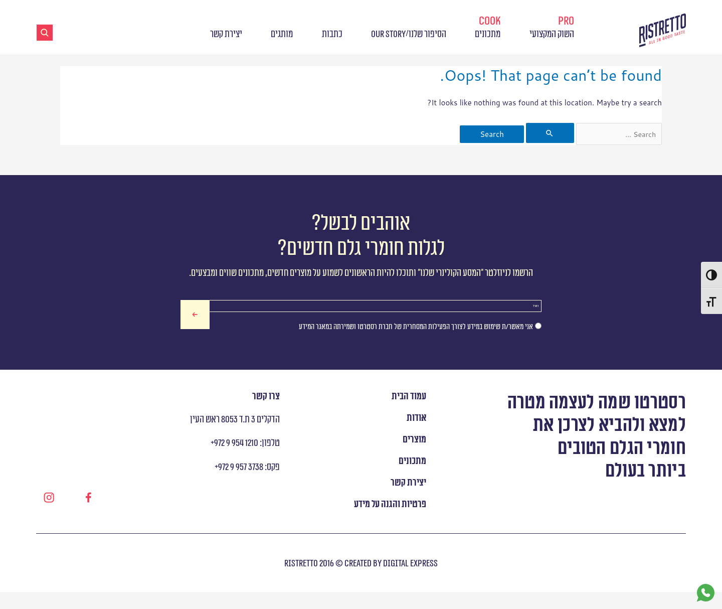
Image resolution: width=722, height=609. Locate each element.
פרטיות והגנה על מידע (390, 521)
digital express (410, 580)
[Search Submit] (549, 133)
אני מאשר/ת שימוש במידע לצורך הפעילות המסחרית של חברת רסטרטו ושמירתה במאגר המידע (416, 344)
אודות (416, 435)
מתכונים (487, 27)
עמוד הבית (409, 414)
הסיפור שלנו (427, 34)
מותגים (282, 34)
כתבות (332, 34)
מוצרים (414, 457)
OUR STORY (388, 34)
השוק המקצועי (551, 27)
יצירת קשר (226, 34)
